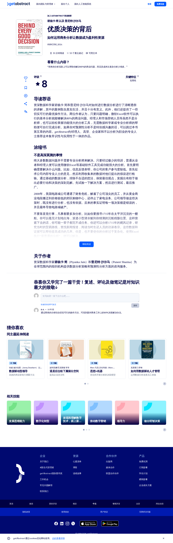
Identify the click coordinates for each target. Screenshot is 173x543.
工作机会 (44, 479)
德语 (31, 503)
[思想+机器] (106, 350)
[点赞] (25, 79)
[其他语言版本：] (25, 111)
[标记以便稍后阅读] (25, 87)
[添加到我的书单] (25, 95)
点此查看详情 (58, 538)
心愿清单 (77, 461)
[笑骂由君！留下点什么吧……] (90, 297)
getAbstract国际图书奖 (51, 473)
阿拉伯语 (159, 503)
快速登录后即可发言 (48, 304)
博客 (75, 467)
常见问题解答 (46, 485)
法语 (138, 503)
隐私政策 (26, 512)
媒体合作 (110, 467)
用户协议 (104, 512)
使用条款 (65, 512)
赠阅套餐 (143, 479)
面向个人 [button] (65, 4)
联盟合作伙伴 (112, 473)
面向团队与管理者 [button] (46, 4)
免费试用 (143, 461)
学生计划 (143, 473)
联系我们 (44, 491)
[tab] (85, 384)
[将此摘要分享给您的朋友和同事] (25, 104)
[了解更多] (41, 76)
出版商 (109, 461)
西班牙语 (53, 503)
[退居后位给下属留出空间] (66, 350)
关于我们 (44, 461)
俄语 (75, 503)
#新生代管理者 (47, 467)
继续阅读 (86, 244)
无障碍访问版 (144, 512)
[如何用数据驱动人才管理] (147, 350)
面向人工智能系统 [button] (82, 4)
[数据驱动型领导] (25, 350)
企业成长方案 (145, 485)
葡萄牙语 (116, 503)
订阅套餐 (143, 467)
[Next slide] (164, 383)
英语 (11, 503)
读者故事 (77, 473)
